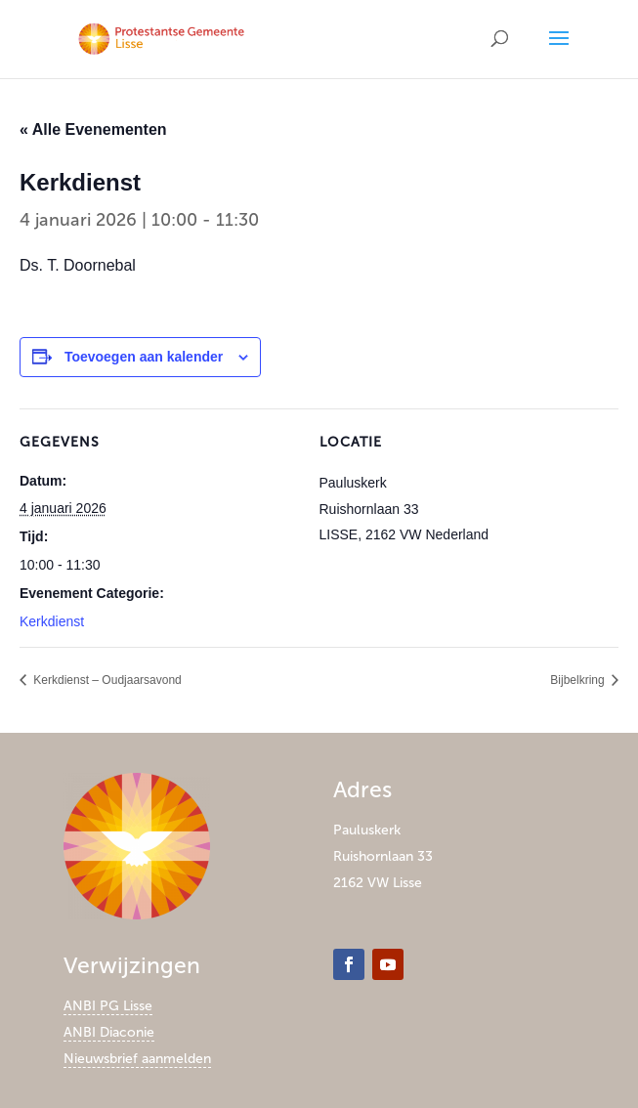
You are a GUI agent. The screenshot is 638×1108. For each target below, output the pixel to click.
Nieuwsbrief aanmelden (137, 1058)
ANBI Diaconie (109, 1032)
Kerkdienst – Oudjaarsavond (106, 680)
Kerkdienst (52, 621)
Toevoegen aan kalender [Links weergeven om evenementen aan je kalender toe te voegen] (143, 356)
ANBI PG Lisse (108, 1006)
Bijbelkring (579, 680)
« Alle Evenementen (93, 129)
